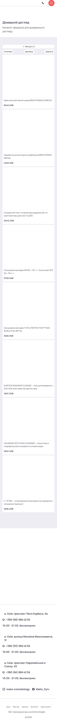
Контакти (34, 707)
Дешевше (29, 51)
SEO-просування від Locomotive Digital (26, 711)
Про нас (16, 707)
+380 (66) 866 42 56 (16, 672)
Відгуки (25, 707)
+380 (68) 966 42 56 (16, 619)
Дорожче (49, 51)
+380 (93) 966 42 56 (16, 646)
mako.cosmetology (16, 689)
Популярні (8, 51)
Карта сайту (46, 707)
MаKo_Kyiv (40, 689)
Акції (8, 707)
